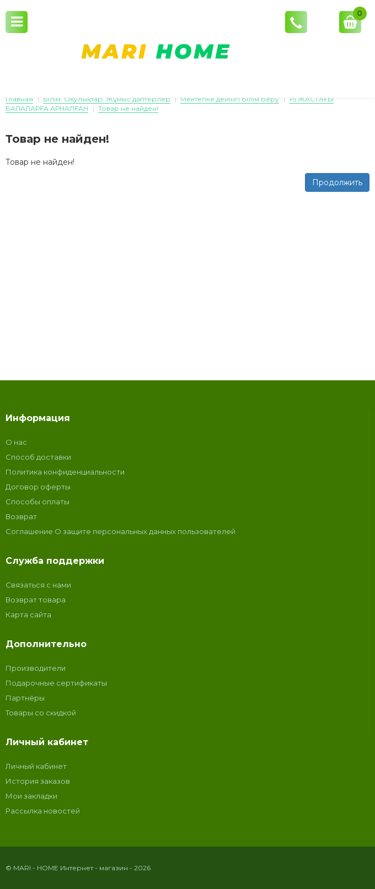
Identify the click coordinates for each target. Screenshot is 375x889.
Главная (19, 99)
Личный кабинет (36, 766)
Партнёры (25, 697)
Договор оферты (38, 486)
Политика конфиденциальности (65, 471)
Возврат (21, 516)
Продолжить (337, 182)
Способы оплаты (37, 501)
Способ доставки (38, 456)
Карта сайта (28, 614)
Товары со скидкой (41, 712)
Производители (36, 668)
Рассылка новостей (43, 810)
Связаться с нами (38, 584)
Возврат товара (36, 599)
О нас (16, 442)
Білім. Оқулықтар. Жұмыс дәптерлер (106, 99)
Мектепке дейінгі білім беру (229, 99)
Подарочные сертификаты (56, 682)
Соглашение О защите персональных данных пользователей (120, 531)
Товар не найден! (128, 108)
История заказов (38, 781)
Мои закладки (31, 795)
